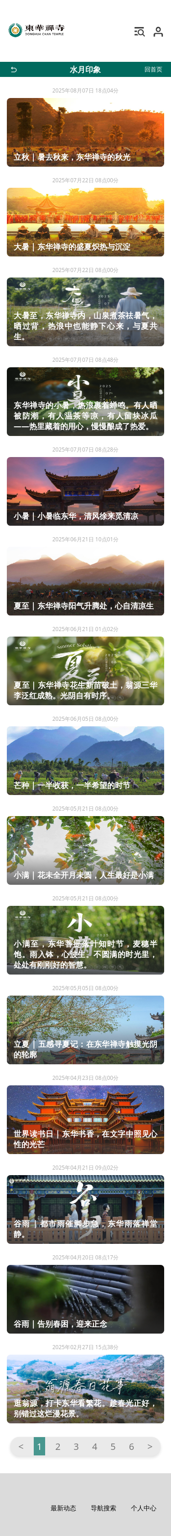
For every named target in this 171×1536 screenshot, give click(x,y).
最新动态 (63, 1507)
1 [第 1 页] (39, 1446)
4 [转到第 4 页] (94, 1446)
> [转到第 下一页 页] (149, 1446)
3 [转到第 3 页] (76, 1446)
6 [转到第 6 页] (131, 1446)
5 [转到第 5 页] (112, 1446)
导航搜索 (103, 1507)
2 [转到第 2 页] (57, 1446)
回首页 (153, 69)
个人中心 (143, 1507)
